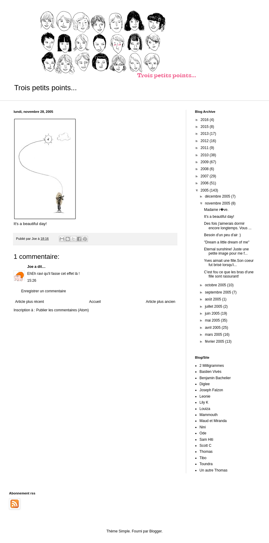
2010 (205, 155)
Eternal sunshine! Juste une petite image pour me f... (226, 251)
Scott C (205, 445)
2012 (205, 141)
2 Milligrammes (211, 366)
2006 (205, 183)
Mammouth (208, 415)
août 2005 (213, 299)
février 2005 (215, 341)
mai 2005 (213, 320)
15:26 (31, 280)
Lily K (203, 402)
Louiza (204, 409)
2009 (205, 162)
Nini (202, 427)
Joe (30, 267)
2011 (205, 148)
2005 (205, 190)
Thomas (205, 451)
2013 (205, 134)
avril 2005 (213, 327)
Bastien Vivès (210, 372)
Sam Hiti (206, 439)
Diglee (204, 384)
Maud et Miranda (213, 421)
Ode (202, 433)
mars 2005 (214, 334)
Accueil (95, 302)
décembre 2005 (218, 196)
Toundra (205, 464)
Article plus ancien (160, 302)
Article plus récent (29, 302)
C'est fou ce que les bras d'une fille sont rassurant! (229, 274)
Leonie (204, 396)
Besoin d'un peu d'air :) (222, 235)
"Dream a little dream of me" (226, 242)
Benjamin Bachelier (215, 378)
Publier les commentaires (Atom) (62, 310)
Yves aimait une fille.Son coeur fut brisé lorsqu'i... (229, 263)
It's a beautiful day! (219, 216)
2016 (205, 120)
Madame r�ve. (216, 210)
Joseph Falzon (211, 390)
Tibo (202, 458)
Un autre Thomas (213, 470)
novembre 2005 (218, 203)
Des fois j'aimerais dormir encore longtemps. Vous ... (227, 225)
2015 (205, 127)
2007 (205, 176)
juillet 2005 (214, 306)
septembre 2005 (218, 292)
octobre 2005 (216, 285)
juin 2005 (213, 313)
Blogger (155, 531)
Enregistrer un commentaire (43, 291)
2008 (205, 169)
